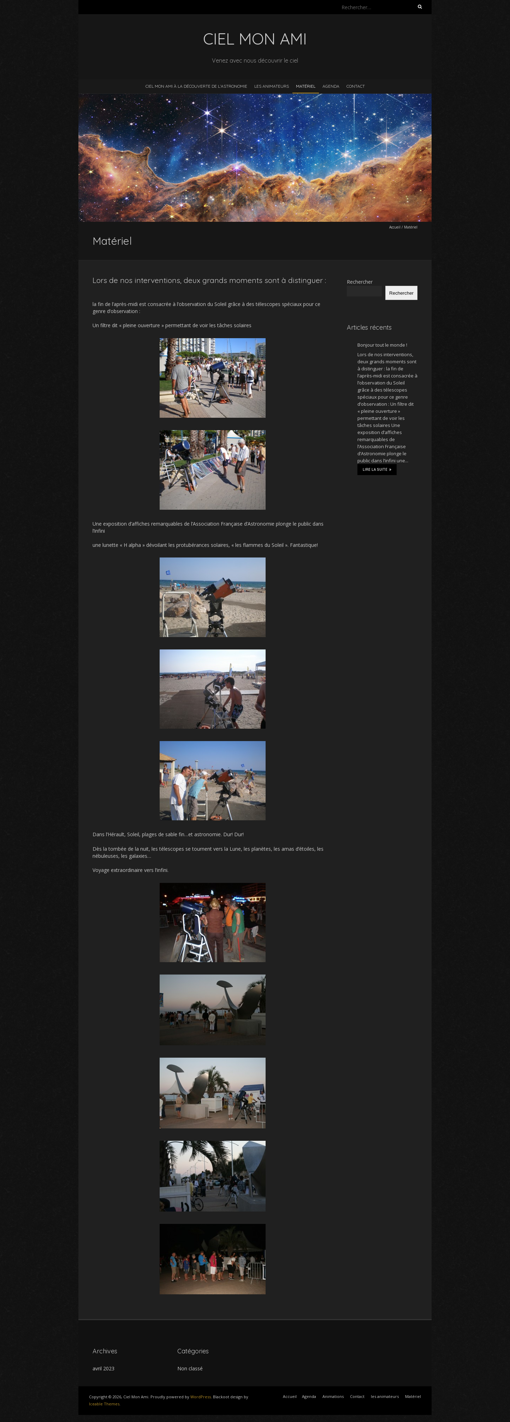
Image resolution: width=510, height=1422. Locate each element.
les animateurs (271, 86)
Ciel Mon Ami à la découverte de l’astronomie (196, 86)
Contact (355, 86)
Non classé (190, 1368)
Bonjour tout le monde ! (382, 345)
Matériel (305, 86)
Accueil (395, 227)
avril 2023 (103, 1368)
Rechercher (360, 281)
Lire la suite (377, 469)
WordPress (200, 1396)
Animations (333, 1396)
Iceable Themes (104, 1403)
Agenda (330, 86)
